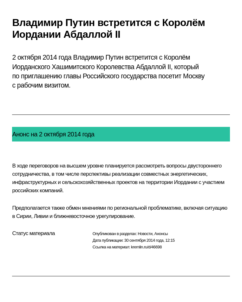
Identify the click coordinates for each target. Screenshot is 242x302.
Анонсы (161, 233)
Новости (145, 233)
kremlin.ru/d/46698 (146, 247)
